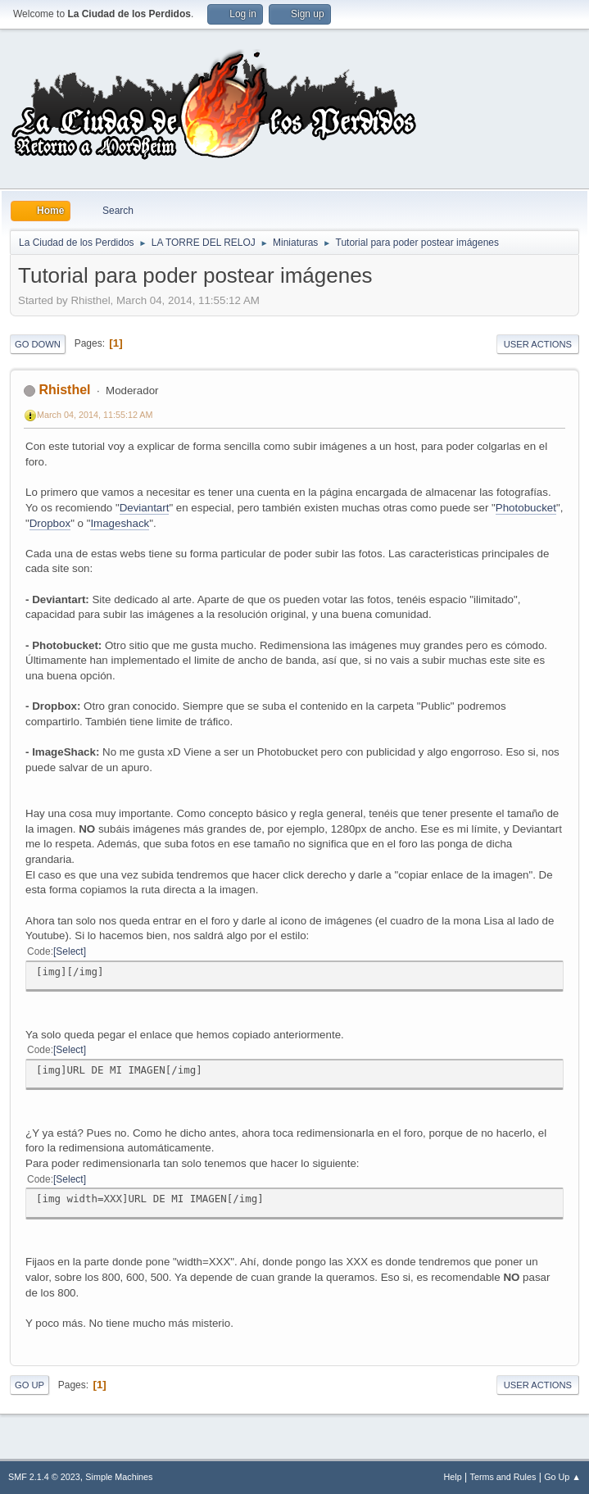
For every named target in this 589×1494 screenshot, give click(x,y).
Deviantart (145, 508)
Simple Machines (118, 1477)
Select (69, 951)
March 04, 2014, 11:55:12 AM (94, 415)
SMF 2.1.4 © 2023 (44, 1477)
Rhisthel (64, 390)
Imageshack (119, 523)
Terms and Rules (503, 1477)
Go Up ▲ (562, 1477)
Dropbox (49, 523)
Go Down (38, 344)
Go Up (29, 1385)
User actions (538, 344)
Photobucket (526, 508)
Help (453, 1477)
